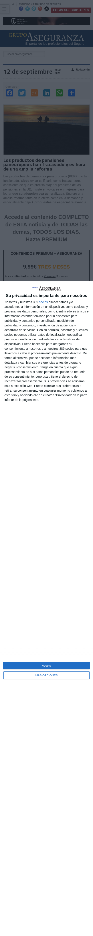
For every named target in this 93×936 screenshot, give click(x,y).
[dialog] (46, 608)
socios (43, 302)
